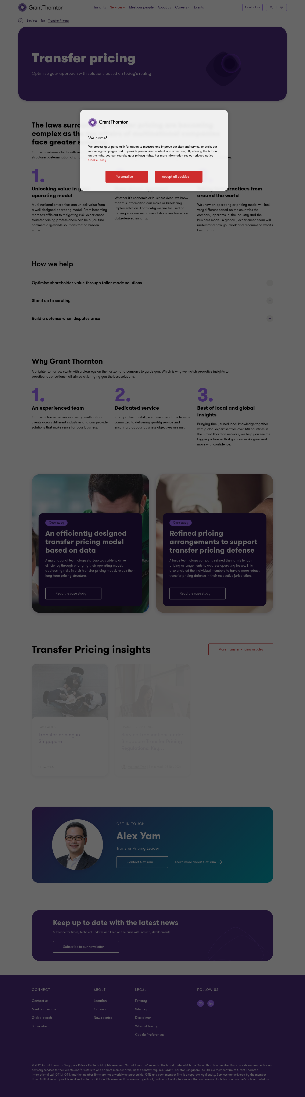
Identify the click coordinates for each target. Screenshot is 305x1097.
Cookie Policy (97, 160)
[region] (154, 150)
